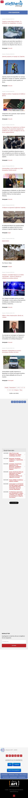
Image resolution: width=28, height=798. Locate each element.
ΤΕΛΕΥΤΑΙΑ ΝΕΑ (9, 450)
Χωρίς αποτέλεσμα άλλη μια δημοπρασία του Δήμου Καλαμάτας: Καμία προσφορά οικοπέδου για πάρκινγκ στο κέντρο (16, 474)
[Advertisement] (14, 544)
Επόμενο (16, 390)
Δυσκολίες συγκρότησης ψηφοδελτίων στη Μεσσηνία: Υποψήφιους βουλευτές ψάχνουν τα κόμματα (15, 466)
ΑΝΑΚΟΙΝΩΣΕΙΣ (13, 777)
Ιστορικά (10, 266)
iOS (10, 764)
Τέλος (21, 390)
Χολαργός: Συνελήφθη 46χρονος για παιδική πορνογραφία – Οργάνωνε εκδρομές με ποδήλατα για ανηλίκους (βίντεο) (13, 276)
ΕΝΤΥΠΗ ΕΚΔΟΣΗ (14, 770)
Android (16, 764)
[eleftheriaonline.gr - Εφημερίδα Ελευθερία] (14, 3)
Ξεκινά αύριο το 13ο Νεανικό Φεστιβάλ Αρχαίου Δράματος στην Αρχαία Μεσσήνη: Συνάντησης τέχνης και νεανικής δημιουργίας (16, 486)
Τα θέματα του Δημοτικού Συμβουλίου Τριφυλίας (13, 207)
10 (12, 390)
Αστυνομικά (10, 380)
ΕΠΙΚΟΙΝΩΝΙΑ (22, 777)
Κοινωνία (10, 48)
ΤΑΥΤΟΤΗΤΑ (6, 777)
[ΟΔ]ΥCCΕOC (5, 241)
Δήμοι (9, 232)
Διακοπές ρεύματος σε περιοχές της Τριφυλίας (13, 56)
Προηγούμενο (12, 387)
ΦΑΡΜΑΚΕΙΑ (4, 774)
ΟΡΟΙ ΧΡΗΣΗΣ (23, 774)
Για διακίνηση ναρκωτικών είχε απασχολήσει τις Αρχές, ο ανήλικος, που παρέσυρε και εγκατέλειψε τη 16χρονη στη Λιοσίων (16, 494)
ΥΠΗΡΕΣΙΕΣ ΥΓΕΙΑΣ (13, 774)
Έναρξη (6, 387)
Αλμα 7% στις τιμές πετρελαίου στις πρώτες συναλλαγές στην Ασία (15, 454)
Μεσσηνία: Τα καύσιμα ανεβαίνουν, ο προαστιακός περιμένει (16, 460)
